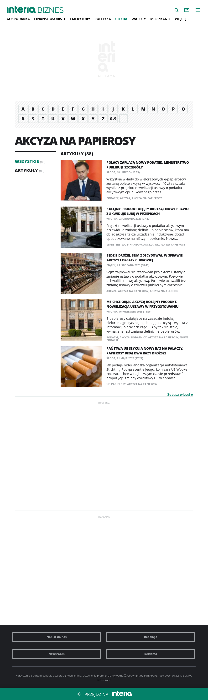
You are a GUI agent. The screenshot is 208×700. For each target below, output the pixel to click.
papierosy (118, 384)
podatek (112, 198)
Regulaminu (74, 675)
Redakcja (150, 637)
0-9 (113, 119)
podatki (112, 337)
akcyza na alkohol (164, 291)
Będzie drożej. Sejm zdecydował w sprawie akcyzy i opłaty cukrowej (144, 257)
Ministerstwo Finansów (124, 244)
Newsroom (56, 654)
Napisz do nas (57, 637)
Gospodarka (18, 19)
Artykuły (26, 170)
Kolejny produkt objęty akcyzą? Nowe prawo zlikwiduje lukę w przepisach (147, 211)
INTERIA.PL (150, 675)
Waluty (139, 19)
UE (108, 384)
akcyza (125, 198)
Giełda (121, 19)
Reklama (150, 654)
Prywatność (119, 675)
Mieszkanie (160, 19)
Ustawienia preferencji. (97, 675)
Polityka (102, 19)
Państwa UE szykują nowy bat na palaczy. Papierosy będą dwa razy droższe (144, 350)
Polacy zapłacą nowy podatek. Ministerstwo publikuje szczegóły (147, 164)
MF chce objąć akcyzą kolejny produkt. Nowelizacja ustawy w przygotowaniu (142, 304)
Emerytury (80, 19)
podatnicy (139, 337)
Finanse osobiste (50, 19)
